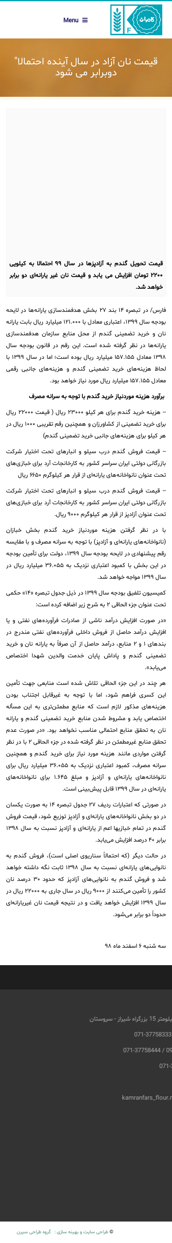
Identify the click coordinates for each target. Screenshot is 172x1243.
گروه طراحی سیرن (34, 1232)
